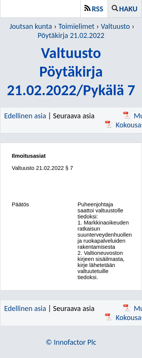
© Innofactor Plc (71, 342)
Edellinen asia (25, 115)
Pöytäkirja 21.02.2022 (70, 35)
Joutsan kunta (30, 26)
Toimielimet (76, 26)
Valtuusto (115, 26)
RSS (97, 8)
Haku (128, 8)
